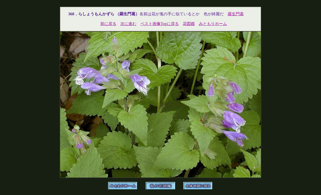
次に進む (128, 24)
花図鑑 (189, 24)
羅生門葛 (236, 14)
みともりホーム (213, 24)
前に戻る (108, 24)
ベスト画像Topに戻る (159, 24)
